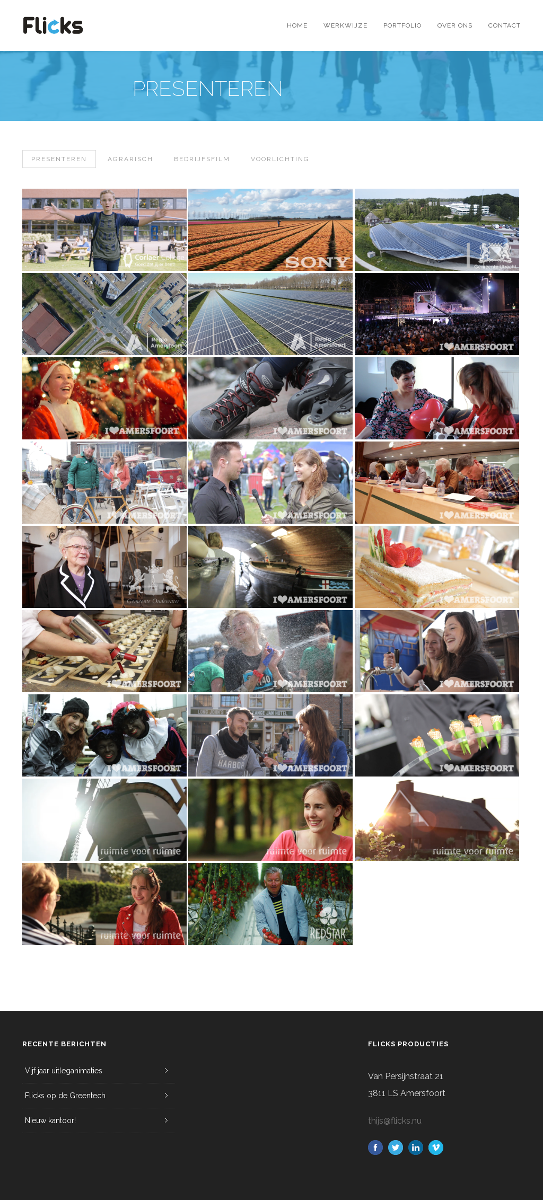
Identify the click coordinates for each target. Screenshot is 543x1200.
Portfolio (402, 25)
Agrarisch (130, 159)
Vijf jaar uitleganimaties (63, 1070)
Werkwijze (345, 25)
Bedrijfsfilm (202, 159)
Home (297, 25)
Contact (504, 25)
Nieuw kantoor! (50, 1120)
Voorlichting (280, 159)
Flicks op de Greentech (65, 1095)
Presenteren (59, 159)
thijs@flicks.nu (395, 1121)
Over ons (454, 25)
